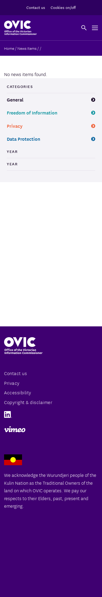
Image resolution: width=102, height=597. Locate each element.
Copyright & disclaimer (28, 402)
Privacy (15, 125)
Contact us (35, 7)
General (15, 99)
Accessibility (17, 392)
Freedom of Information (32, 112)
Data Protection (23, 138)
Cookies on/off (63, 7)
